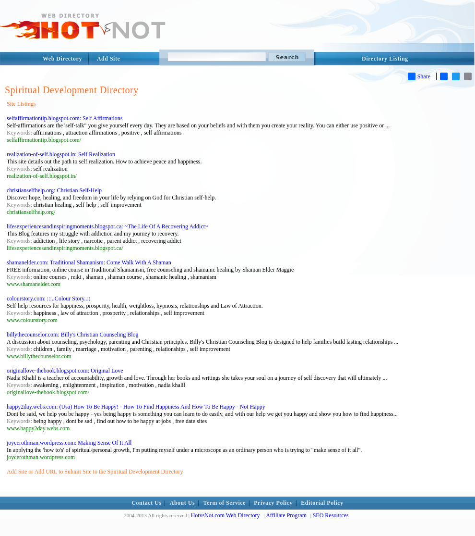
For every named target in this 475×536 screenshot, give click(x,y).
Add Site (108, 58)
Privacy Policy (273, 502)
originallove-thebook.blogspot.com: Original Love (65, 370)
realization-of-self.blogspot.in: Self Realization (61, 154)
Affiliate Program (286, 515)
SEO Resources (331, 515)
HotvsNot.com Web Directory (225, 515)
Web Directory (62, 58)
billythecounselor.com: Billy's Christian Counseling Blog (73, 334)
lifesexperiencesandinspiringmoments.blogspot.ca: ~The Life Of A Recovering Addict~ (107, 226)
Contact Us (146, 502)
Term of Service (224, 502)
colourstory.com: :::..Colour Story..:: (48, 298)
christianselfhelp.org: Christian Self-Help (54, 190)
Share (419, 76)
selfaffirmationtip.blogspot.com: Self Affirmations (65, 118)
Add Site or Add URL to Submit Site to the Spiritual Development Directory (95, 471)
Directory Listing (385, 58)
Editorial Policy (322, 502)
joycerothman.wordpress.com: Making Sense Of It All (69, 442)
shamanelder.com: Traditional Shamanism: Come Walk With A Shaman (89, 262)
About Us (182, 502)
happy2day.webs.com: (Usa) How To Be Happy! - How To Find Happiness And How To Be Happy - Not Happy (136, 406)
